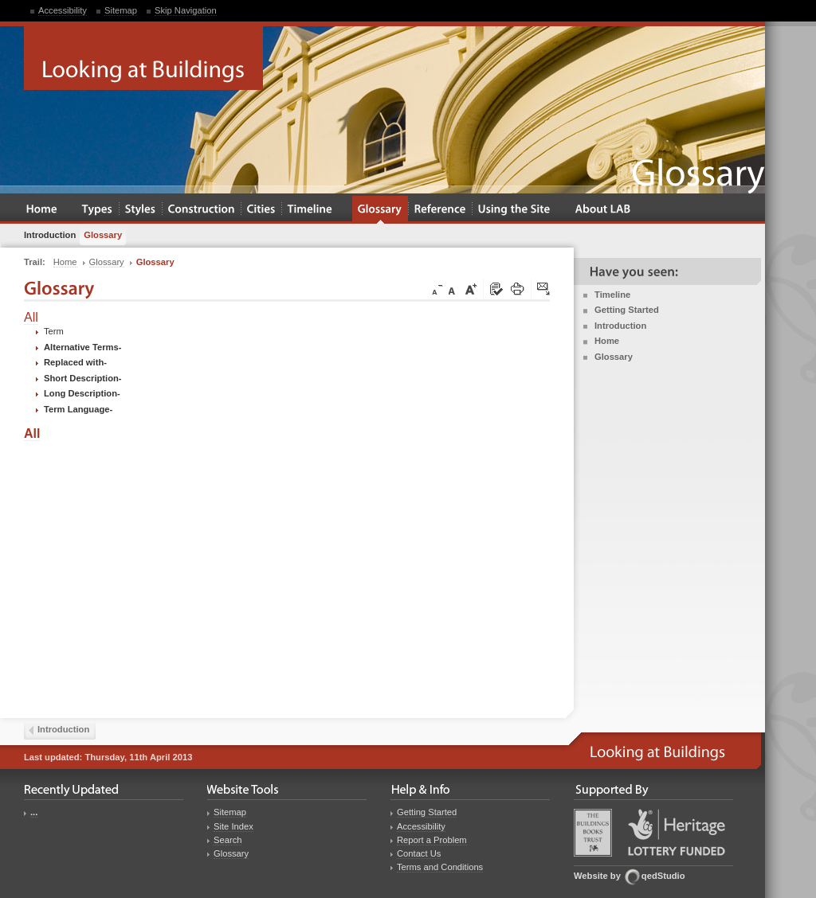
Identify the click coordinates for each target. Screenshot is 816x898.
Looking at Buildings (143, 58)
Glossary (613, 356)
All (31, 317)
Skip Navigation (186, 10)
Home (606, 341)
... (33, 812)
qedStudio (663, 875)
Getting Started (626, 309)
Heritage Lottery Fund (676, 832)
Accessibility (62, 10)
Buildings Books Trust (593, 833)
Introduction (620, 325)
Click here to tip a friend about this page (544, 290)
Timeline (612, 294)
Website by (597, 875)
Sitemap (120, 10)
